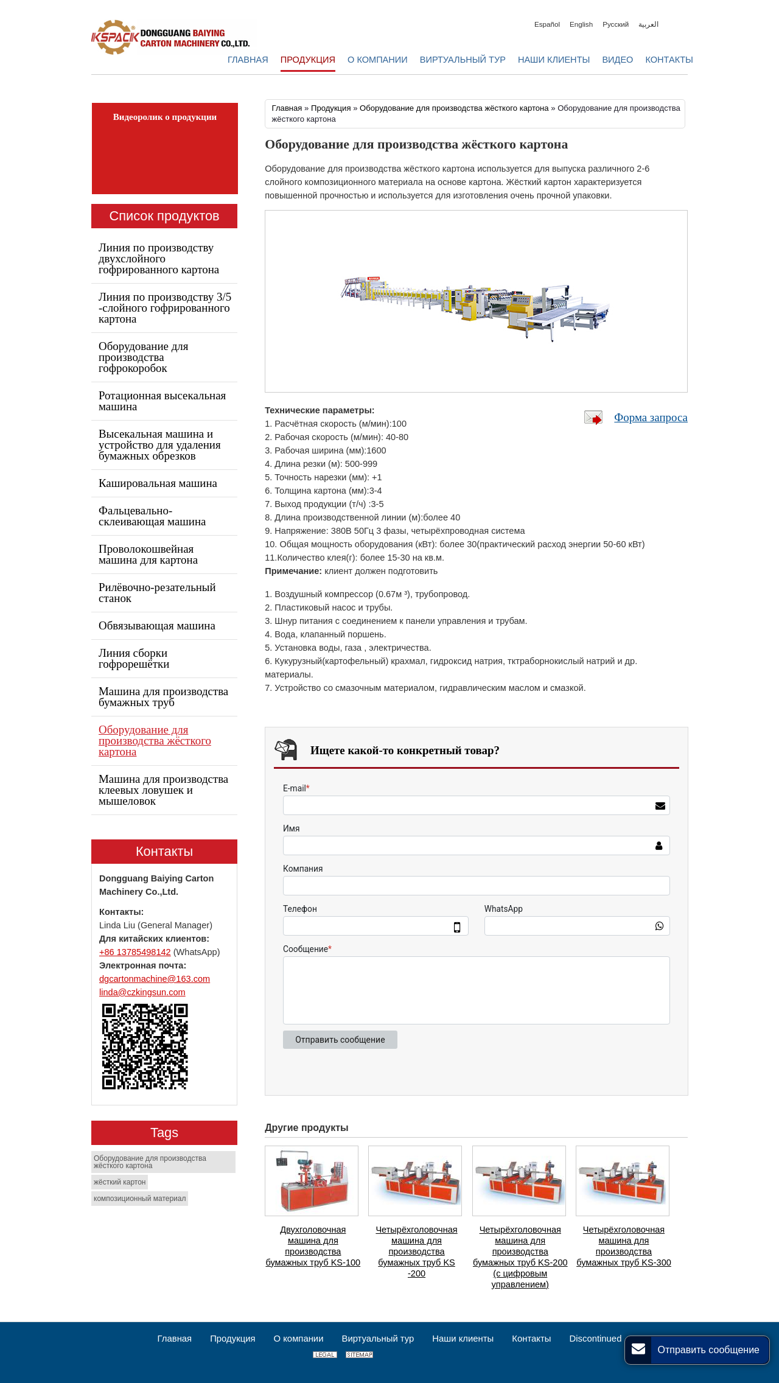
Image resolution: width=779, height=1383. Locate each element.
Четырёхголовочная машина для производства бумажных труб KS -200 (416, 1251)
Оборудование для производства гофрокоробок (143, 357)
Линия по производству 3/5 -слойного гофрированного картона (165, 307)
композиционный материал (140, 1198)
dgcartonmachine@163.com (154, 979)
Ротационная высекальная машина (162, 401)
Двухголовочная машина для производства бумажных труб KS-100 (313, 1246)
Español (547, 24)
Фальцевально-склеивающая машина (152, 516)
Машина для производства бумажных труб (163, 697)
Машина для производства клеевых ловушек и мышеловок (163, 789)
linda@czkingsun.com (142, 992)
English (581, 24)
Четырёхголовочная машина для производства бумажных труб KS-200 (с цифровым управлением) (520, 1257)
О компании (299, 1338)
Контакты (164, 851)
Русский (616, 24)
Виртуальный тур (377, 1338)
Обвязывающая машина (157, 625)
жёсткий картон (119, 1182)
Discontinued (595, 1338)
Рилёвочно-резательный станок (157, 592)
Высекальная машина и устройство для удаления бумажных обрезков (160, 444)
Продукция (331, 108)
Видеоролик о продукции (165, 117)
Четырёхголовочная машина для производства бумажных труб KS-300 (623, 1246)
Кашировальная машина (158, 483)
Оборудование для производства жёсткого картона (454, 108)
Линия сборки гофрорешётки (134, 658)
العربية (648, 24)
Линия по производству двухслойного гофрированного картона (159, 258)
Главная (287, 108)
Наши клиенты (463, 1338)
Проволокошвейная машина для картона (148, 554)
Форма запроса (651, 417)
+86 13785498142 (135, 952)
